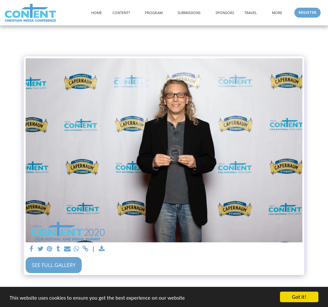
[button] (124, 12)
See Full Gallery (54, 265)
